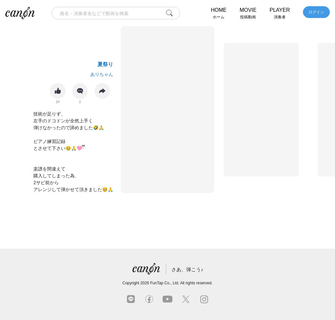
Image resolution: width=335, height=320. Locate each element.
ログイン (316, 12)
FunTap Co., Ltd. (164, 283)
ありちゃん (101, 74)
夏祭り (105, 64)
